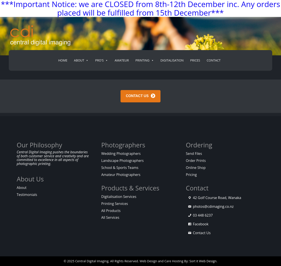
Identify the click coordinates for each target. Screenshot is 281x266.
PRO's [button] (101, 60)
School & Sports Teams (119, 167)
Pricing (191, 174)
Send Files (194, 153)
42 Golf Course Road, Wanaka (217, 197)
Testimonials (27, 194)
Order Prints (196, 160)
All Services (110, 217)
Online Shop (195, 167)
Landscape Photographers (122, 160)
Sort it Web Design (202, 261)
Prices (195, 60)
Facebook (200, 224)
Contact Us (202, 232)
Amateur (122, 60)
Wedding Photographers (120, 153)
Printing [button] (144, 60)
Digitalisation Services (118, 196)
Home (62, 60)
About (22, 187)
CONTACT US (137, 96)
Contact (213, 60)
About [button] (81, 60)
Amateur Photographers (120, 174)
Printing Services (114, 203)
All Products (111, 210)
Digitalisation (172, 60)
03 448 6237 (203, 215)
